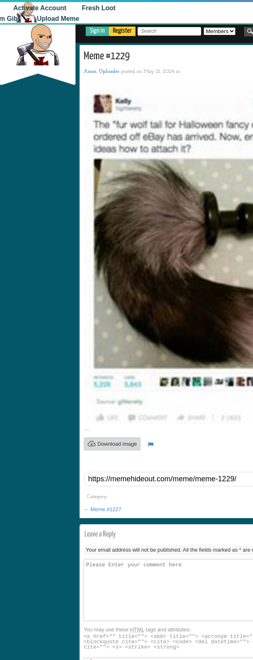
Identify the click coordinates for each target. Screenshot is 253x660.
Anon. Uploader (102, 71)
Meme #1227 (103, 509)
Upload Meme (43, 18)
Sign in (97, 30)
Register (122, 30)
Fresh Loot (84, 7)
